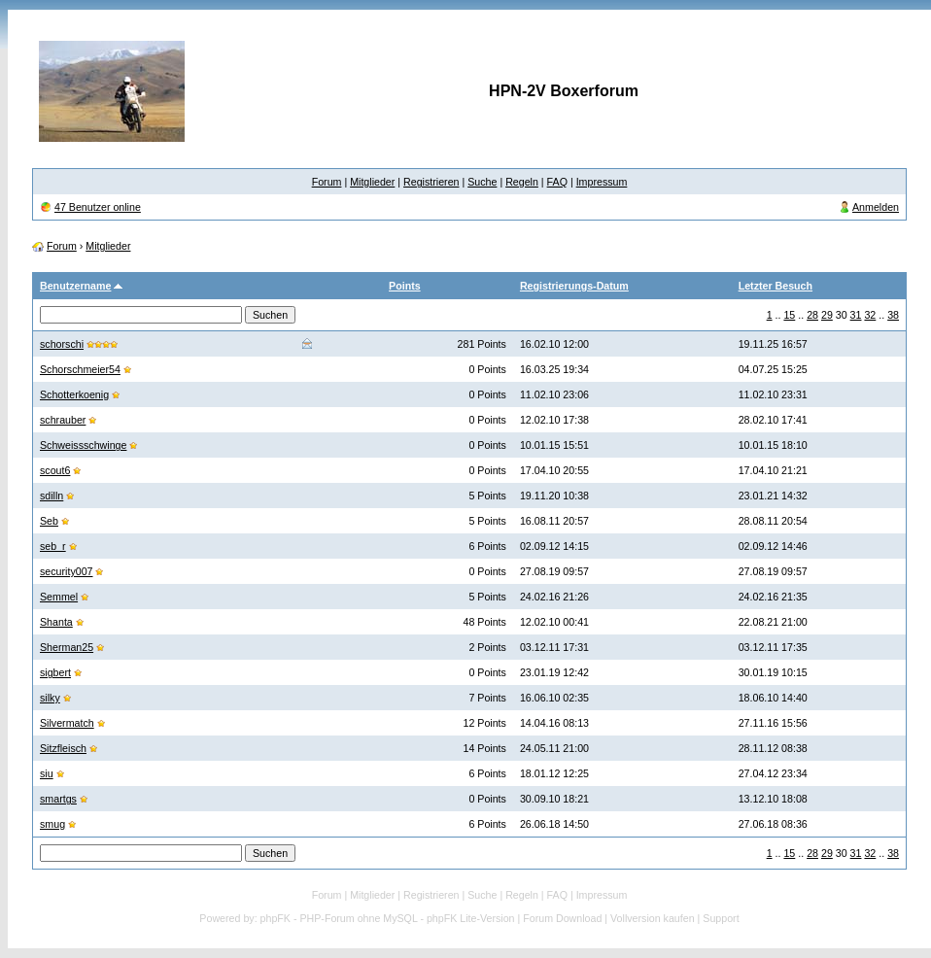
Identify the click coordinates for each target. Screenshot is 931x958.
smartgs (58, 798)
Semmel (59, 596)
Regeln (521, 182)
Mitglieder (372, 182)
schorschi (62, 344)
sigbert (55, 672)
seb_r (53, 546)
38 (893, 315)
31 (856, 315)
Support (721, 918)
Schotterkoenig (74, 394)
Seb (49, 521)
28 (812, 315)
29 (827, 315)
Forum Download (562, 918)
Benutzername (75, 285)
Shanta (56, 622)
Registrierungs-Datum (574, 285)
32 (870, 315)
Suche (482, 182)
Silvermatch (67, 723)
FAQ (557, 182)
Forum (327, 182)
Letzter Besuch (775, 285)
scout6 (55, 470)
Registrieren (431, 182)
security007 (66, 571)
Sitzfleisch (63, 748)
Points (405, 285)
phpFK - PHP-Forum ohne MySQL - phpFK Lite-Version (387, 918)
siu (46, 773)
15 (789, 315)
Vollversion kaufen (652, 918)
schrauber (63, 420)
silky (50, 697)
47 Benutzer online (97, 207)
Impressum (602, 182)
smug (52, 824)
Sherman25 (66, 647)
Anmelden (875, 207)
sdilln (51, 495)
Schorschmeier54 (80, 369)
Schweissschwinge (83, 445)
